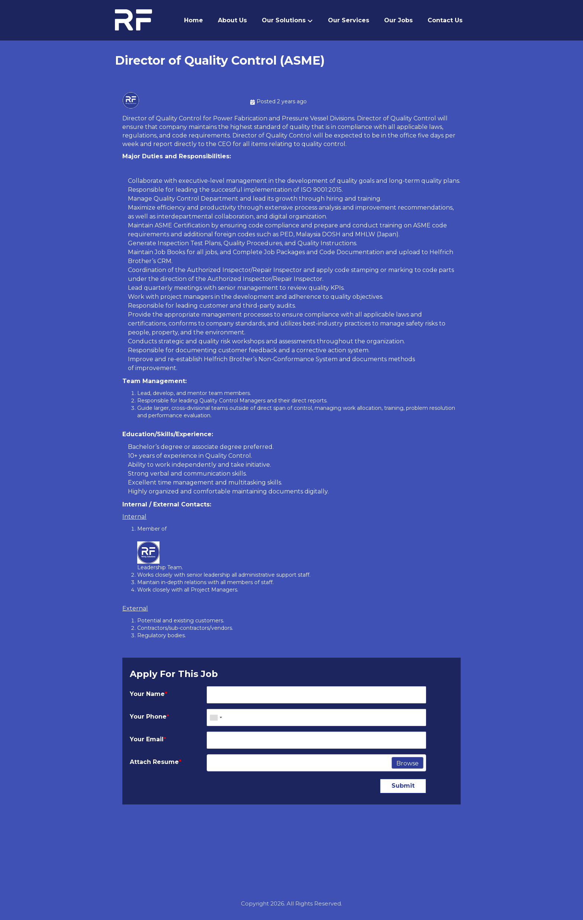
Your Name (148, 695)
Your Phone (149, 717)
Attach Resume (155, 763)
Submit (403, 786)
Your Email (148, 740)
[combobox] (215, 718)
